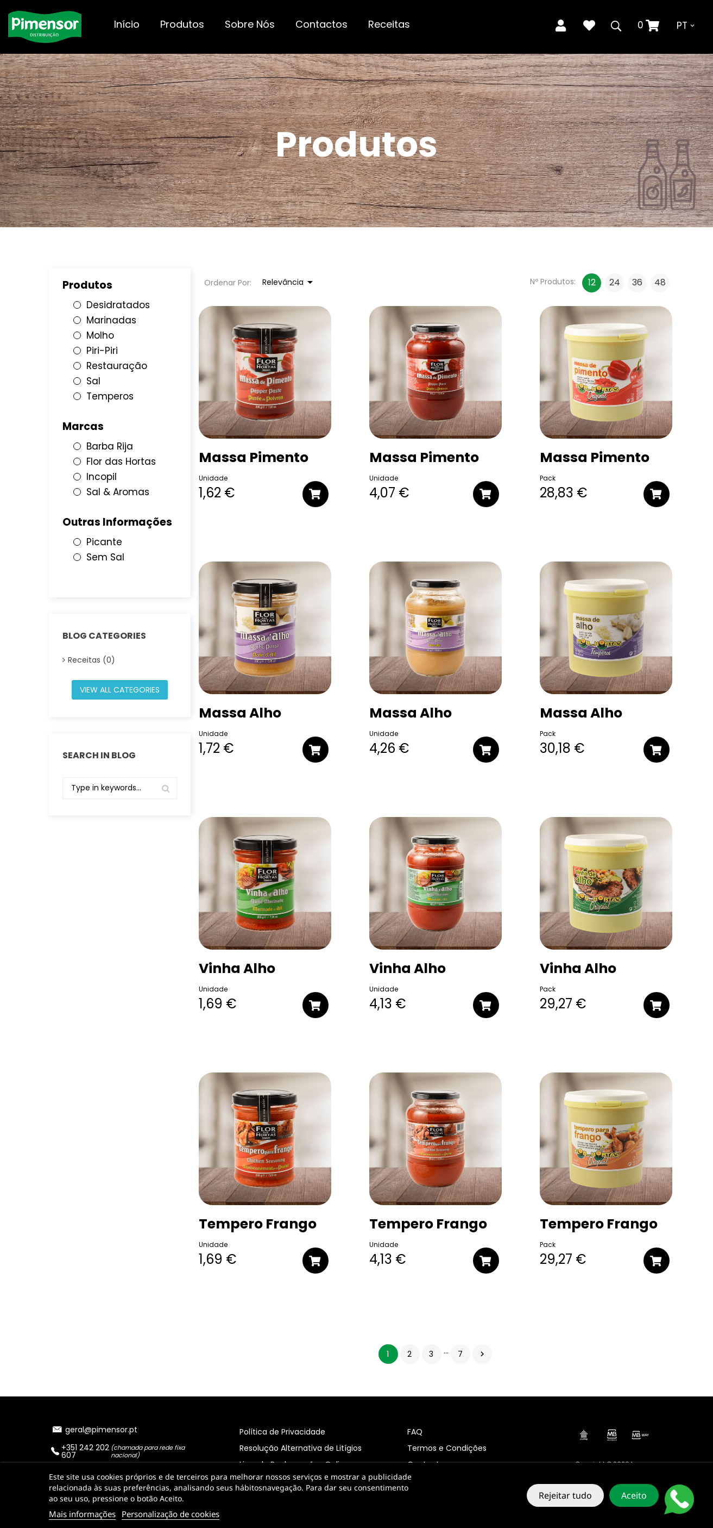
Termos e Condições (447, 1448)
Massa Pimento (253, 458)
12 (592, 282)
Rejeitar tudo (565, 1495)
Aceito (634, 1495)
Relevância (289, 282)
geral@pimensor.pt (101, 1429)
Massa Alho (240, 713)
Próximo (482, 1354)
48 (660, 282)
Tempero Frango (258, 1224)
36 (637, 282)
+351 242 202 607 (85, 1451)
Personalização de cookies (170, 1513)
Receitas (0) (91, 659)
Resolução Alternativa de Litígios (300, 1448)
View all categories (120, 689)
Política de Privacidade (282, 1431)
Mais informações (82, 1513)
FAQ (414, 1431)
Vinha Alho (237, 969)
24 (614, 282)
